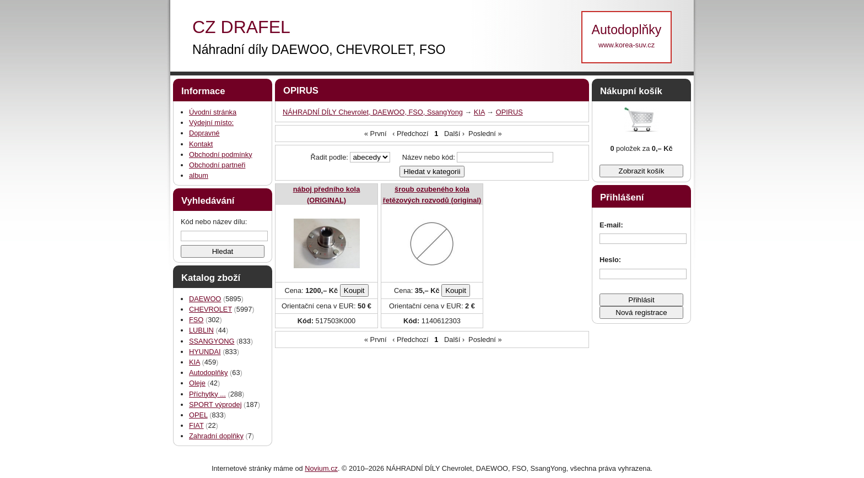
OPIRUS (509, 112)
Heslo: (610, 260)
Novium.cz (321, 468)
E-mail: (611, 225)
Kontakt (201, 144)
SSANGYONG (212, 341)
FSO (196, 320)
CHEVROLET (210, 309)
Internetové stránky (242, 468)
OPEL (198, 415)
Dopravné (204, 133)
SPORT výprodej (215, 404)
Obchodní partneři (217, 165)
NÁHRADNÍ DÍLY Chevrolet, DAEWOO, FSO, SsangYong (373, 112)
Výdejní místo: (211, 122)
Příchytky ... (207, 394)
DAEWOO (205, 299)
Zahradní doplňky (216, 436)
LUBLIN (201, 330)
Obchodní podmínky (220, 154)
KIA (194, 362)
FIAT (196, 425)
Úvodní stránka (212, 112)
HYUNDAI (205, 351)
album (198, 175)
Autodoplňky (208, 372)
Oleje (197, 383)
